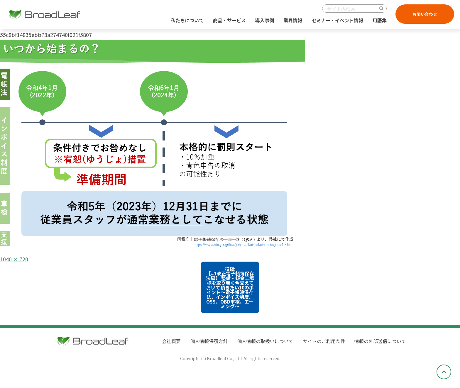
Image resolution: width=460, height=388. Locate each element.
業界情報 (292, 20)
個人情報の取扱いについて (265, 341)
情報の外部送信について (380, 341)
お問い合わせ (424, 14)
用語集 (380, 20)
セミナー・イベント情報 (337, 20)
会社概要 (171, 341)
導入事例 (264, 20)
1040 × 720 (14, 259)
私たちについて (187, 20)
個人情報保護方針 (209, 341)
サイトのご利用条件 (324, 341)
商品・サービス (229, 20)
